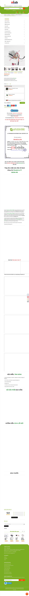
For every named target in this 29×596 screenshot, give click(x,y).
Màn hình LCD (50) (7, 27)
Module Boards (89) (7, 34)
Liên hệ (5, 559)
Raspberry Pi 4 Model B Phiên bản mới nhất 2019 (15, 100)
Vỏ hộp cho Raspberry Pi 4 (19, 14)
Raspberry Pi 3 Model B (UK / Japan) (13, 88)
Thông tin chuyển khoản (7, 568)
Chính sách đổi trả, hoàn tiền (7, 572)
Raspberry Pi (8, 14)
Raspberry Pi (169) (7, 22)
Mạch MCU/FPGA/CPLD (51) (8, 39)
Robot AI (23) (6, 29)
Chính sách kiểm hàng (7, 566)
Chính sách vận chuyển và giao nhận (8, 565)
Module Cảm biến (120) (8, 36)
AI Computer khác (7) (7, 31)
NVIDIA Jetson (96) (7, 24)
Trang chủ (5, 14)
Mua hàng (22, 102)
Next (24, 56)
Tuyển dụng (5, 558)
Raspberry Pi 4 (13, 14)
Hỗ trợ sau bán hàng (6, 569)
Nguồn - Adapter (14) (7, 41)
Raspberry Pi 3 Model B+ (12, 94)
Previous (5, 56)
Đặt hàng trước (6, 75)
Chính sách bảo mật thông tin (8, 573)
